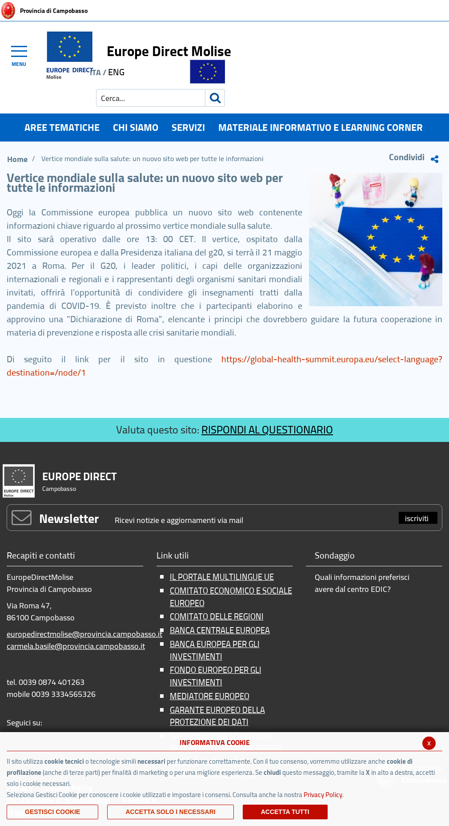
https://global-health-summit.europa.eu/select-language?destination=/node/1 (224, 366)
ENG (116, 72)
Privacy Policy (323, 794)
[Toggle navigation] (23, 55)
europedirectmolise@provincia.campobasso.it (84, 634)
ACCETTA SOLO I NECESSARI (170, 811)
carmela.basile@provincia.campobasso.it (76, 646)
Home (17, 159)
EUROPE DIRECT (79, 476)
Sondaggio (335, 556)
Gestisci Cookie (52, 811)
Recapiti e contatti (41, 556)
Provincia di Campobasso (54, 10)
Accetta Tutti (285, 811)
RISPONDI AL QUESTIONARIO (267, 430)
